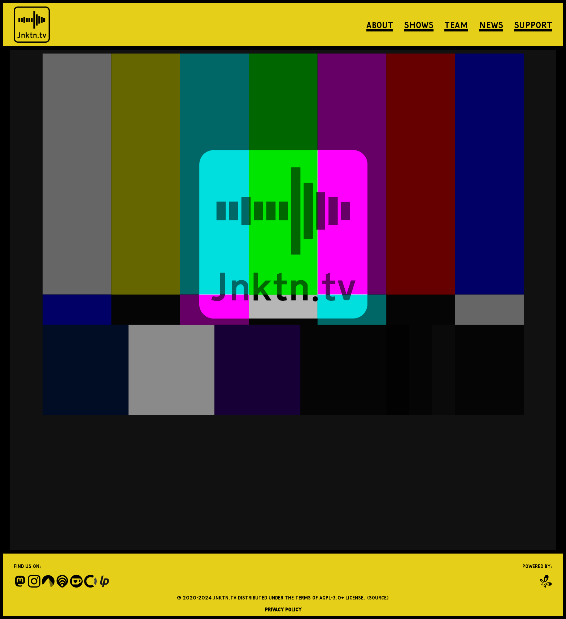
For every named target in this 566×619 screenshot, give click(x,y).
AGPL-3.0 (330, 597)
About (379, 24)
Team (456, 24)
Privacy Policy (283, 609)
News (491, 24)
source (378, 597)
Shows (419, 24)
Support (533, 24)
